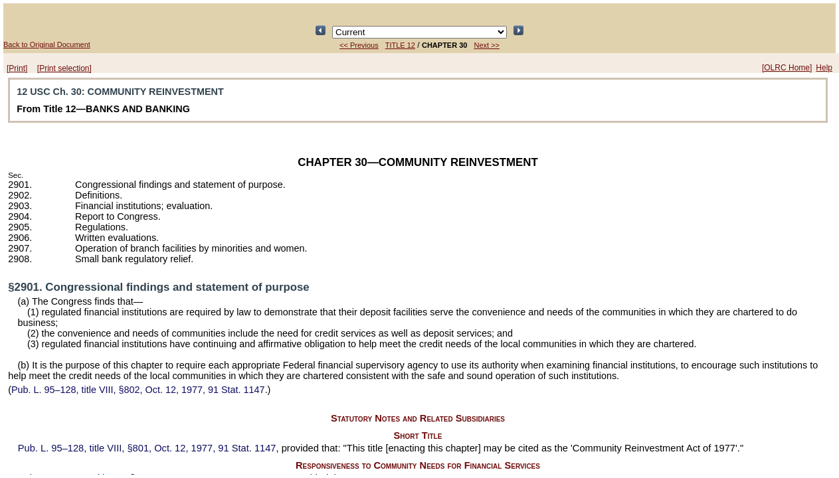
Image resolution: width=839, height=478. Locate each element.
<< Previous (359, 45)
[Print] (17, 68)
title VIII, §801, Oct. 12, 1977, (147, 448)
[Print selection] (64, 68)
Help (824, 67)
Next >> (487, 45)
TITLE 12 (400, 45)
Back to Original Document (46, 44)
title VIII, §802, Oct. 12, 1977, (138, 389)
